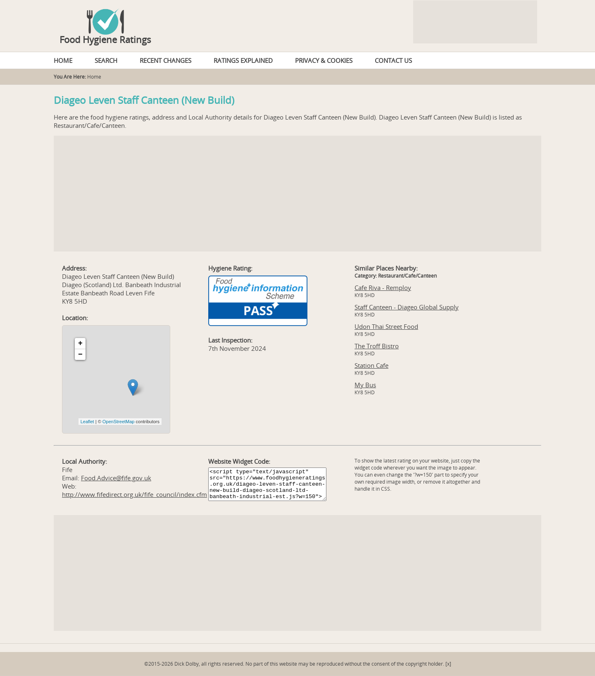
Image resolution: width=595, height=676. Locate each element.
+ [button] (80, 343)
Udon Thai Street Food (386, 326)
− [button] (80, 355)
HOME (63, 60)
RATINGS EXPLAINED (243, 60)
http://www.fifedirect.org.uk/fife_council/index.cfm (134, 494)
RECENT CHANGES (165, 60)
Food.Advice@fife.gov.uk (116, 478)
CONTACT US (393, 60)
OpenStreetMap (118, 421)
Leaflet (87, 421)
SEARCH (106, 60)
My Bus (365, 385)
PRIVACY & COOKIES (323, 60)
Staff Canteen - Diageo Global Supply (407, 307)
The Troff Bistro (377, 346)
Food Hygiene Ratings (105, 39)
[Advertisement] (297, 194)
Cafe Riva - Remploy (383, 287)
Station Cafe (371, 365)
